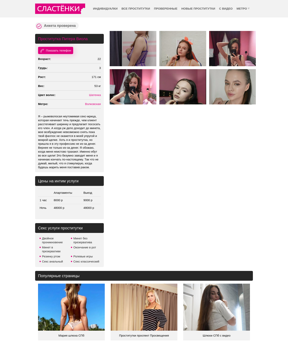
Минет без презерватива (82, 240)
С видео (226, 8)
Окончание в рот (84, 247)
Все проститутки (135, 8)
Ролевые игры (83, 256)
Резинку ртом (51, 256)
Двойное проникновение (52, 240)
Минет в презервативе (51, 249)
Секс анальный (52, 261)
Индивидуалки (105, 8)
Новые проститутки (198, 8)
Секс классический (86, 261)
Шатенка (95, 95)
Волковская (93, 104)
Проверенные (165, 8)
